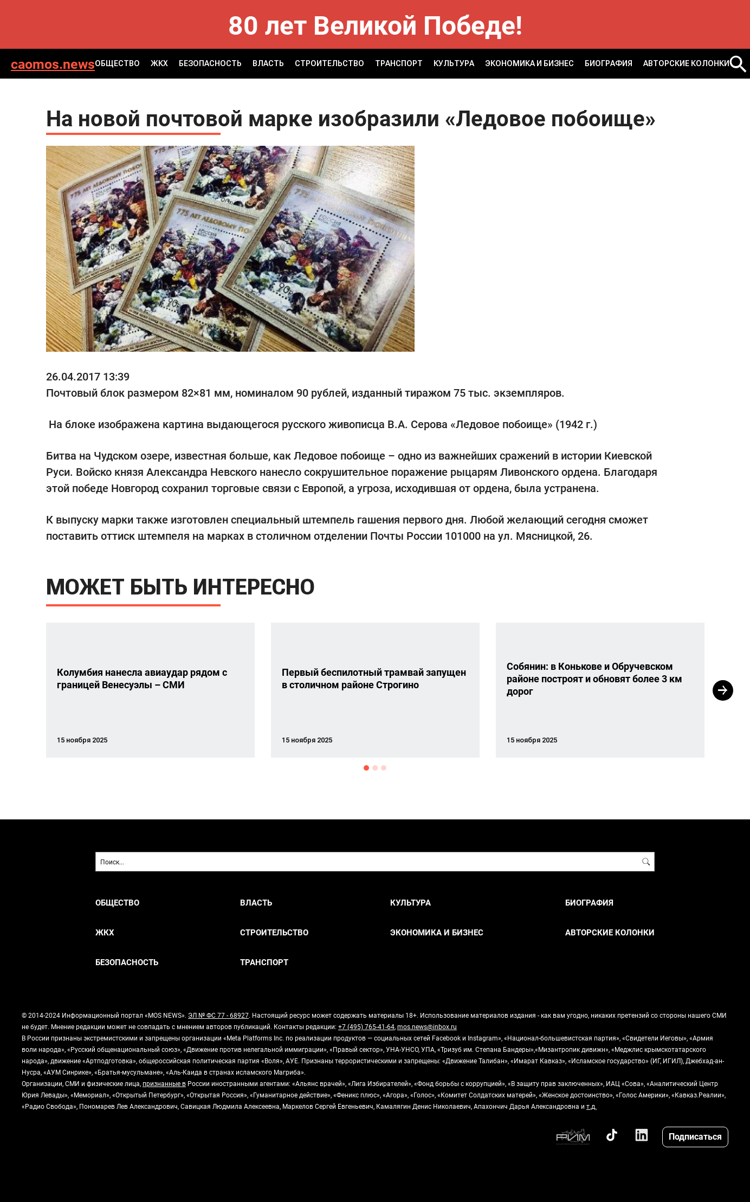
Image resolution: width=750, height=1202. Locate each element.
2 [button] (375, 768)
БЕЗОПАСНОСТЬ (210, 63)
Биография (608, 63)
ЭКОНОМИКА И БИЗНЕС (529, 63)
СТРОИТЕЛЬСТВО (329, 63)
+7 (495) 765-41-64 (366, 1026)
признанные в (164, 1083)
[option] (150, 690)
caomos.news (53, 63)
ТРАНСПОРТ (399, 63)
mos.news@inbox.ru (427, 1026)
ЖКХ (159, 63)
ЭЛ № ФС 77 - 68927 (218, 1015)
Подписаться (695, 1136)
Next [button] (723, 690)
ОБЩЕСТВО (117, 63)
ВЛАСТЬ (268, 63)
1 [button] (366, 768)
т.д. (591, 1106)
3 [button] (383, 768)
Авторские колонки (686, 63)
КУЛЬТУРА (454, 63)
